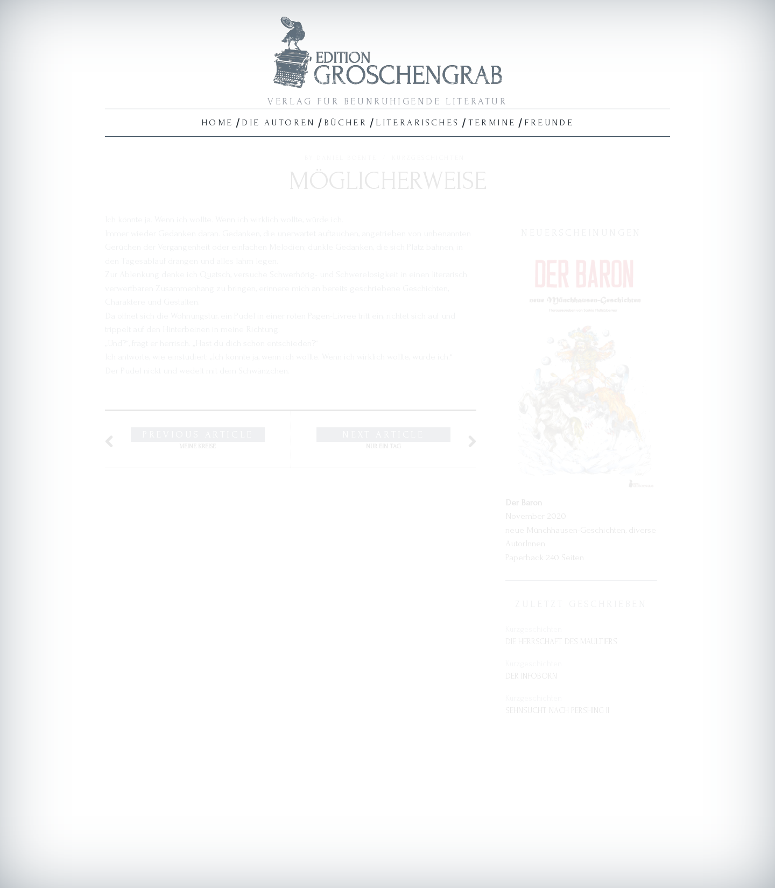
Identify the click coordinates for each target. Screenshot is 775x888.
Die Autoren (278, 122)
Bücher (345, 122)
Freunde (549, 122)
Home (217, 122)
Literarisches (417, 122)
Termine (492, 122)
